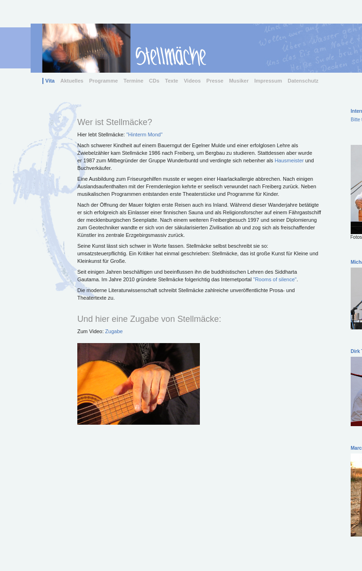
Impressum (268, 81)
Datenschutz (303, 81)
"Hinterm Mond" (144, 134)
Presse (214, 81)
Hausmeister (289, 160)
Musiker (239, 81)
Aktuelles (71, 81)
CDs (154, 81)
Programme (103, 81)
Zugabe (114, 331)
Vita (50, 81)
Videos (192, 81)
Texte (171, 81)
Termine (133, 81)
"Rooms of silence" (274, 279)
